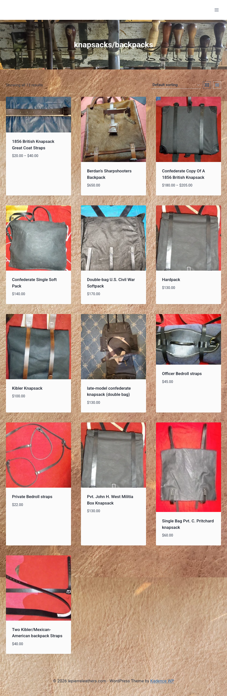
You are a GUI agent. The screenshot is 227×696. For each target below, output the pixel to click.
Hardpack (171, 279)
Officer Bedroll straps (182, 373)
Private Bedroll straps (32, 496)
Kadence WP (162, 680)
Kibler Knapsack (27, 388)
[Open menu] (216, 10)
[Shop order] (176, 85)
